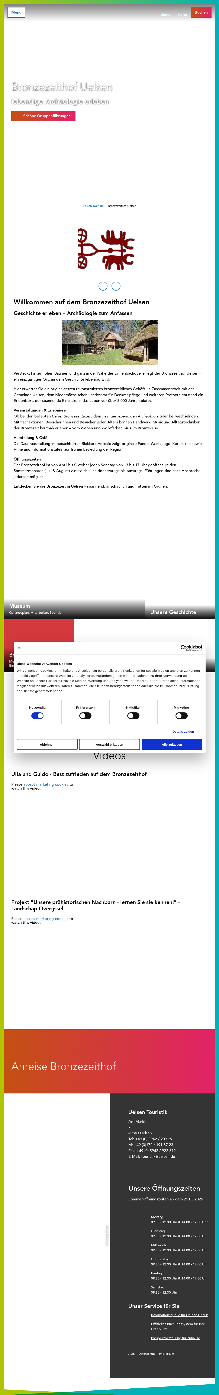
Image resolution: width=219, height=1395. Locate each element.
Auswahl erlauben (109, 744)
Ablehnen (47, 744)
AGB (131, 1354)
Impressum (166, 1354)
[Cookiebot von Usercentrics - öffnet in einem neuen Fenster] (183, 648)
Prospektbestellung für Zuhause (175, 1338)
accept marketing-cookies (45, 784)
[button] (43, 116)
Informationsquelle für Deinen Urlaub (179, 1315)
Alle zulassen (172, 744)
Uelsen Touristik (93, 206)
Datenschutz (147, 1354)
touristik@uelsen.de (158, 1156)
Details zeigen (183, 731)
